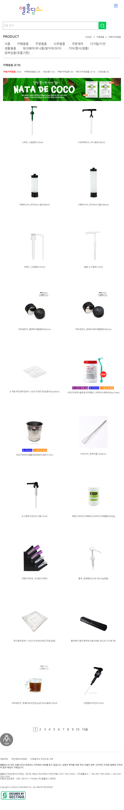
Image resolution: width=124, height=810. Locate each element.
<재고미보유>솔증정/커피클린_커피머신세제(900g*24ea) (93, 393)
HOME (88, 37)
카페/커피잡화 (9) (65, 72)
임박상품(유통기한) (17, 52)
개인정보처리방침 (19, 759)
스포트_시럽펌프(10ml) (32, 142)
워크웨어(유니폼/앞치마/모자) (42, 48)
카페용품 (100, 37)
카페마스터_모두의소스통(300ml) (34, 205)
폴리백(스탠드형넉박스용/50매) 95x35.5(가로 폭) (93, 641)
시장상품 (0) (103, 72)
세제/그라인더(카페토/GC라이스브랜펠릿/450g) (93, 516)
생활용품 (10, 48)
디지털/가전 (97, 43)
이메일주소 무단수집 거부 (41, 759)
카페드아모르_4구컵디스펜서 (34, 579)
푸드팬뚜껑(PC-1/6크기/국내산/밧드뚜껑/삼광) (34, 641)
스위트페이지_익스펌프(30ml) (91, 142)
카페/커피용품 (114, 37)
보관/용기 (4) (49, 72)
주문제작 (77, 43)
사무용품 (59, 43)
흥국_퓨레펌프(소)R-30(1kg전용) (93, 579)
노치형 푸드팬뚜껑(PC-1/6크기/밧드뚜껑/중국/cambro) (34, 392)
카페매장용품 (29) (32, 72)
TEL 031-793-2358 (101, 774)
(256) (12, 72)
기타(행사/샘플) (78, 48)
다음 (85, 729)
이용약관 (4, 759)
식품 (7, 43)
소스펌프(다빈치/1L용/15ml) (34, 516)
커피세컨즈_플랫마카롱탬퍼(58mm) (34, 329)
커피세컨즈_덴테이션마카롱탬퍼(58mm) (93, 329)
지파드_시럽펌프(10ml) (34, 267)
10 (77, 729)
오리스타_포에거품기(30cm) (93, 454)
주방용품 (41, 43)
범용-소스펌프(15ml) (93, 267)
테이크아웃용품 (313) (85, 72)
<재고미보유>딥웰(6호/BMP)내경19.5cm (34, 455)
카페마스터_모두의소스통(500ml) (93, 205)
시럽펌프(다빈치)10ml (93, 703)
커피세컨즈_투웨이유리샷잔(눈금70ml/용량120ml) (35, 703)
